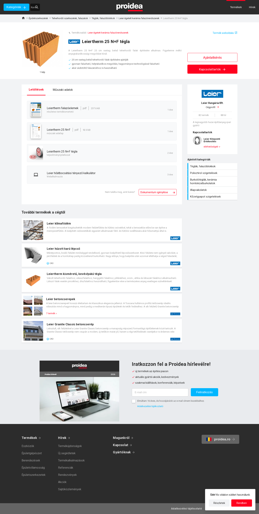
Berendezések (31, 460)
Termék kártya (102, 230)
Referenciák (65, 467)
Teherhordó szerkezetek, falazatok (70, 18)
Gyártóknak (122, 452)
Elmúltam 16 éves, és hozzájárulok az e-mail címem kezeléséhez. (171, 400)
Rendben (242, 503)
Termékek (29, 438)
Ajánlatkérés (212, 57)
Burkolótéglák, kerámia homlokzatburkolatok (212, 181)
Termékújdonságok (70, 446)
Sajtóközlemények (69, 489)
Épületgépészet (32, 453)
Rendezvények (67, 475)
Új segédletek (67, 453)
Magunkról (121, 438)
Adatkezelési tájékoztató (150, 406)
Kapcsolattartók (212, 69)
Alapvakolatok (212, 190)
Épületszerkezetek (38, 18)
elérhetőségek (211, 146)
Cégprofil (212, 105)
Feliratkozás (204, 392)
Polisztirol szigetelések (212, 173)
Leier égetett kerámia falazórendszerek (139, 18)
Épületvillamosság (33, 467)
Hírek (62, 438)
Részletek (219, 503)
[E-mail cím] (160, 392)
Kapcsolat (120, 445)
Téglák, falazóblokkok (103, 18)
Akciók (62, 482)
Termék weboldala (223, 33)
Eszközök (28, 446)
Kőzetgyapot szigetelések (212, 196)
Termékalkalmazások (71, 460)
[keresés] (52, 7)
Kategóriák (13, 7)
